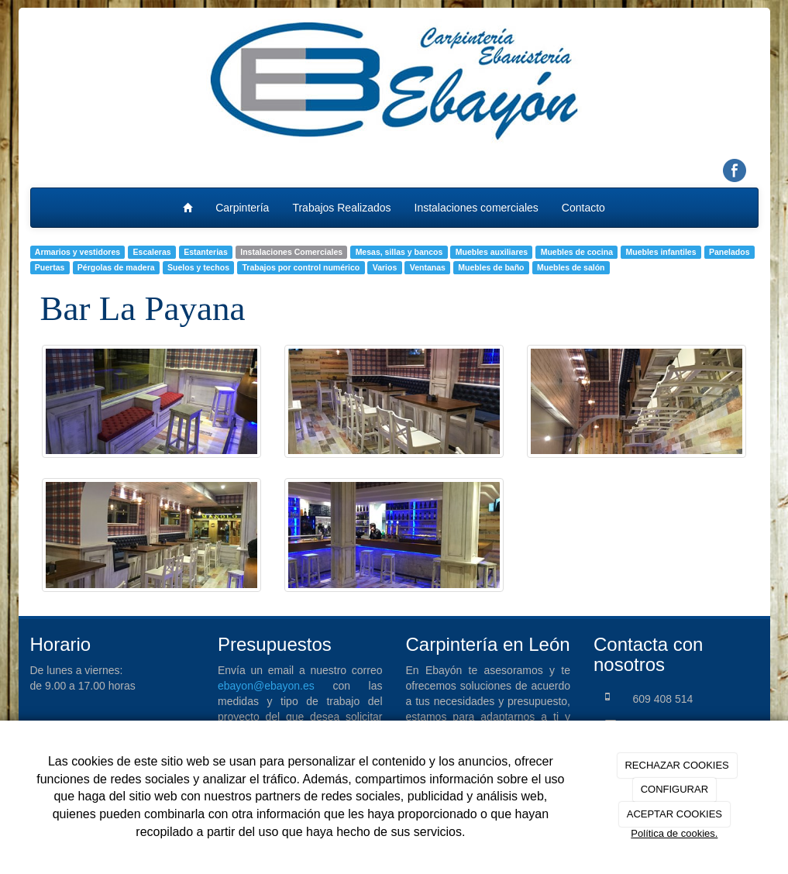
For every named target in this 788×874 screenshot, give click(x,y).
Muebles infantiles (661, 251)
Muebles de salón (571, 267)
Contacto (583, 207)
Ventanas (428, 267)
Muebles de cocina (577, 251)
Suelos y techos (198, 267)
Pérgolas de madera (116, 267)
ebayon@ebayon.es (266, 686)
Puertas (50, 267)
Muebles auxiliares (492, 251)
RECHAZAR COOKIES (676, 765)
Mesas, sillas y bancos (399, 251)
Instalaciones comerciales (477, 207)
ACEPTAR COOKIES (674, 814)
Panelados (729, 251)
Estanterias (206, 251)
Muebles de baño (491, 267)
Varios (385, 267)
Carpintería (242, 207)
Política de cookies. (674, 833)
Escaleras (152, 251)
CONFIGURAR (674, 789)
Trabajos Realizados (341, 207)
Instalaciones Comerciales (291, 251)
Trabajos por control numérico (301, 267)
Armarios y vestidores (77, 251)
